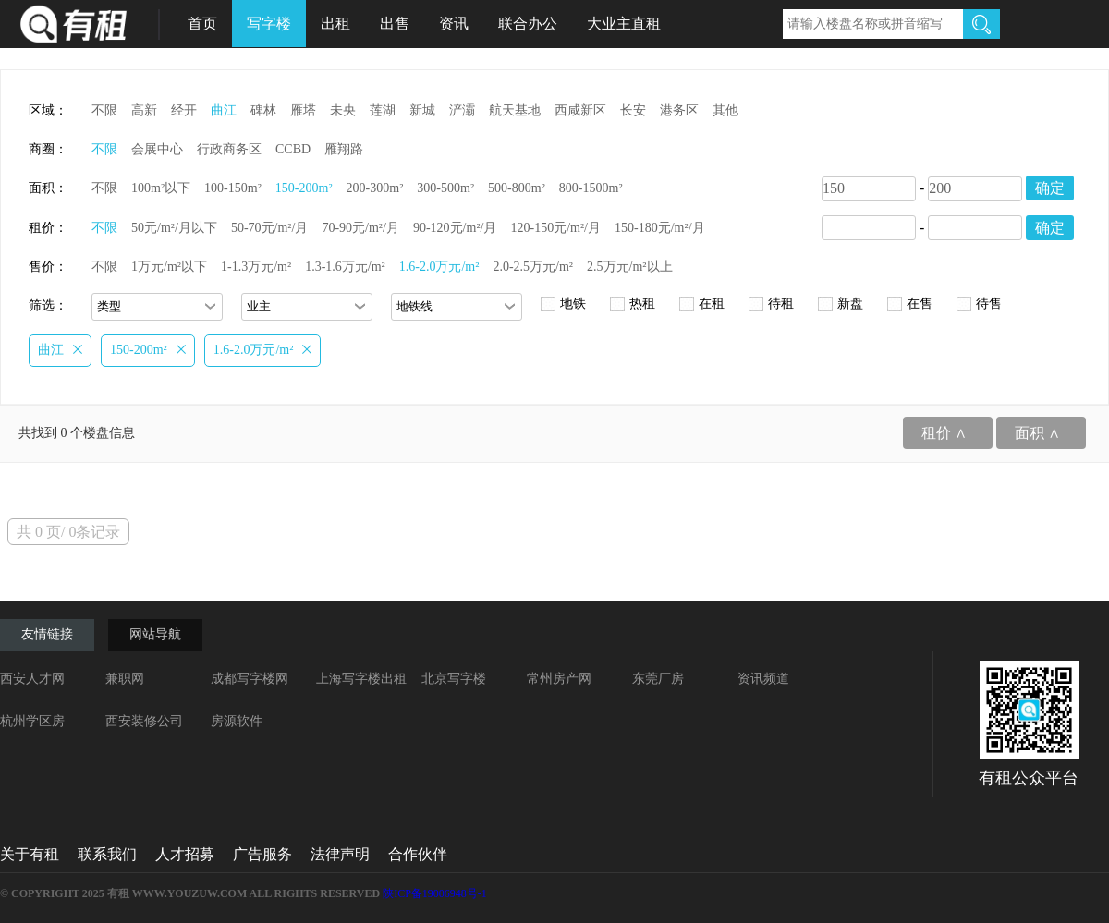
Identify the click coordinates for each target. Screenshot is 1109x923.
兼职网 (124, 679)
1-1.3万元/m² (256, 266)
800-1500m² (591, 188)
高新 (144, 110)
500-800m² (516, 188)
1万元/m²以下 (169, 266)
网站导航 (155, 634)
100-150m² (233, 188)
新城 (422, 110)
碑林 (263, 110)
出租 (335, 23)
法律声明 (340, 854)
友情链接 (47, 634)
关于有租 (29, 854)
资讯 (454, 23)
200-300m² (375, 188)
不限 (104, 110)
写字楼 (269, 23)
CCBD (293, 149)
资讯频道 (763, 679)
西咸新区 (580, 110)
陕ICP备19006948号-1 (435, 893)
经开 (184, 110)
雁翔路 (343, 149)
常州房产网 (559, 679)
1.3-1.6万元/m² (345, 266)
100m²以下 (160, 188)
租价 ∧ (944, 433)
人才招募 (184, 854)
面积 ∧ (1037, 433)
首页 (202, 23)
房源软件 (236, 721)
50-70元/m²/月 (270, 228)
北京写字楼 (453, 679)
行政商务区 (229, 149)
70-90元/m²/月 (360, 228)
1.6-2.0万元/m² (439, 266)
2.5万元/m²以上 (629, 266)
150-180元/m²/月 (660, 228)
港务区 (679, 110)
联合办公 (527, 23)
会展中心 (157, 149)
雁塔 (303, 110)
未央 (343, 110)
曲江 (224, 110)
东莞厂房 (658, 679)
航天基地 (515, 110)
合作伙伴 (417, 854)
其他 (725, 110)
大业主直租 (624, 23)
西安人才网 (32, 679)
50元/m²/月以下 (174, 228)
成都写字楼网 (249, 679)
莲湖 (383, 110)
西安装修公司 (144, 721)
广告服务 (262, 854)
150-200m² (304, 188)
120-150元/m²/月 (555, 228)
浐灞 (462, 110)
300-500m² (445, 188)
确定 (1050, 188)
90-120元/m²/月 (455, 228)
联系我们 (107, 854)
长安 (633, 110)
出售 (394, 23)
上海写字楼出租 (361, 679)
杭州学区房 (32, 721)
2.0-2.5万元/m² (533, 266)
